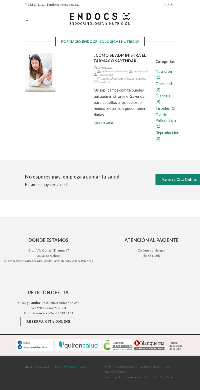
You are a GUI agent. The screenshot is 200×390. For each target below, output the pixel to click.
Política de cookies (138, 377)
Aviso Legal (112, 377)
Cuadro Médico (150, 366)
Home (107, 366)
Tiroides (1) (165, 108)
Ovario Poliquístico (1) (165, 120)
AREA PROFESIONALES (69, 367)
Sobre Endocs (125, 366)
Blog (168, 366)
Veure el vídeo (103, 123)
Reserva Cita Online (48, 321)
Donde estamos (115, 372)
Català (168, 4)
